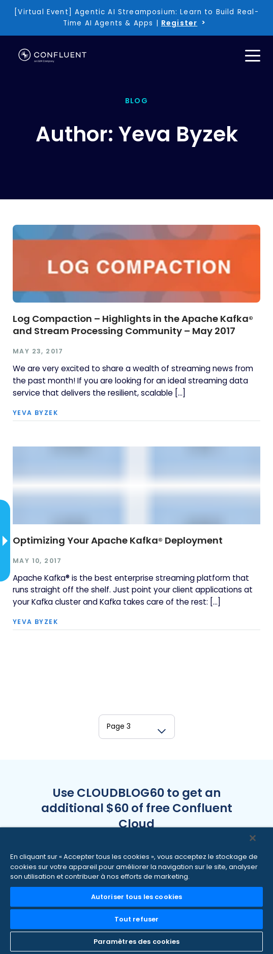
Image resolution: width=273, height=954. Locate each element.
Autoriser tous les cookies (136, 897)
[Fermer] (253, 838)
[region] (136, 890)
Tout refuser (136, 919)
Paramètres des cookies (137, 941)
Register (179, 23)
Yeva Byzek (35, 412)
